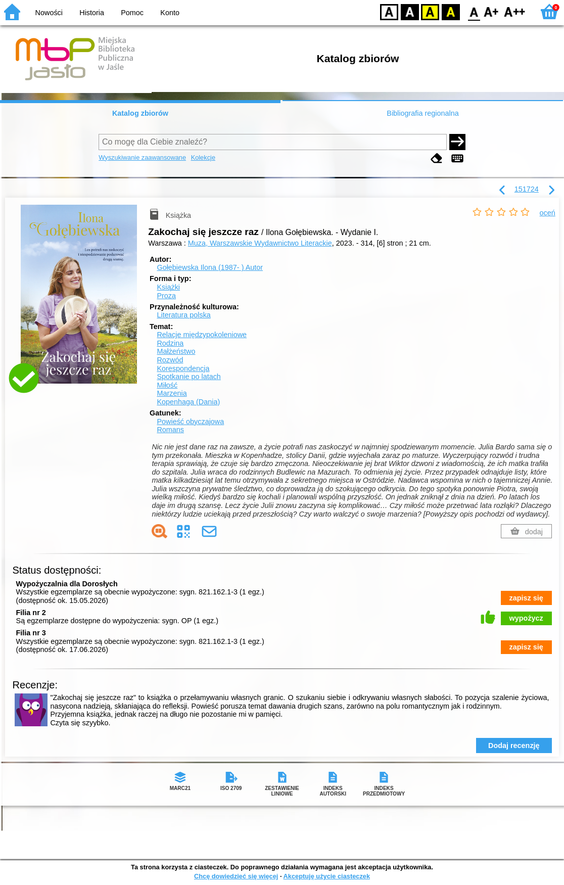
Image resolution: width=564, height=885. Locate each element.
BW (409, 11)
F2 (515, 11)
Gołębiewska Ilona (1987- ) (210, 267)
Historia (91, 13)
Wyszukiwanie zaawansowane (142, 157)
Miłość (167, 385)
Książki (168, 287)
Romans (170, 430)
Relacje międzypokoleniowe (202, 335)
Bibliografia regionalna (422, 113)
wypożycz (526, 618)
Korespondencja (183, 368)
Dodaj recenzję (514, 745)
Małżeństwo (176, 351)
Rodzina (170, 343)
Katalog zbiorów (140, 113)
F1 (491, 11)
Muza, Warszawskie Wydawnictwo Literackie (260, 243)
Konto (169, 13)
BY (450, 11)
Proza (166, 296)
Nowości (49, 13)
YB (430, 11)
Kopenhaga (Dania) (188, 402)
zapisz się (526, 598)
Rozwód (170, 360)
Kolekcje (203, 157)
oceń (547, 213)
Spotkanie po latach (188, 376)
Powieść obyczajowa (190, 421)
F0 (474, 11)
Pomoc (132, 13)
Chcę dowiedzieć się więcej (236, 876)
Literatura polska (183, 315)
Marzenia (171, 393)
